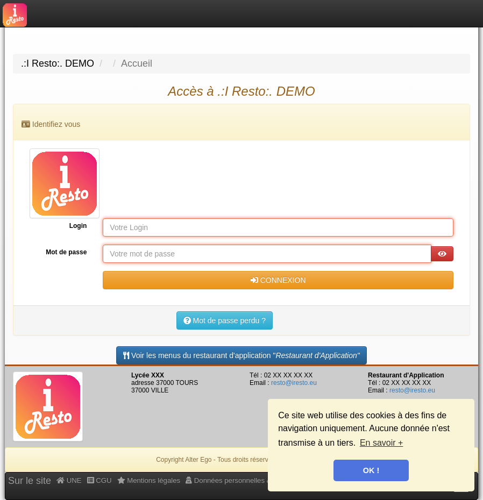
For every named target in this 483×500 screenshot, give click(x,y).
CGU (99, 480)
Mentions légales (149, 480)
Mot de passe (66, 252)
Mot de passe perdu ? (224, 320)
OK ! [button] (371, 470)
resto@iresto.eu (294, 383)
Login (78, 226)
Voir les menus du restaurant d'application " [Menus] (241, 355)
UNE (69, 480)
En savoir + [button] (381, 442)
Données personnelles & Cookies (242, 480)
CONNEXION (278, 280)
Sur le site (29, 480)
